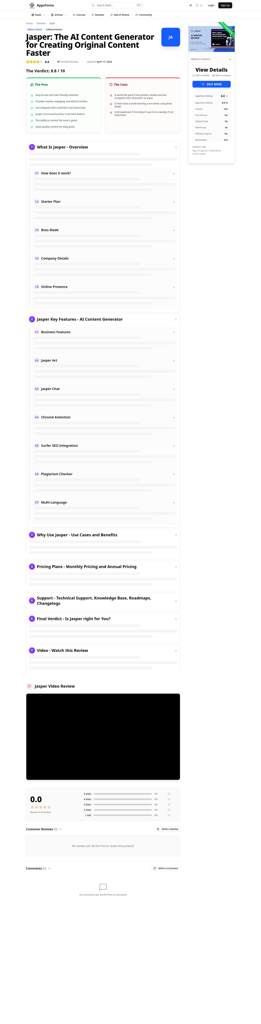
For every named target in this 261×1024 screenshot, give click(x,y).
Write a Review (167, 829)
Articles (59, 14)
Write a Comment (166, 868)
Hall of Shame (119, 14)
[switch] (196, 5)
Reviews (97, 14)
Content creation (199, 154)
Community (143, 14)
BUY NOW (212, 84)
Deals (38, 14)
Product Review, (215, 150)
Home (29, 23)
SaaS (52, 23)
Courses (79, 14)
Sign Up (225, 5)
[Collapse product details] (230, 59)
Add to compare (221, 75)
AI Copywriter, (202, 150)
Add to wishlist (201, 75)
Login (211, 5)
